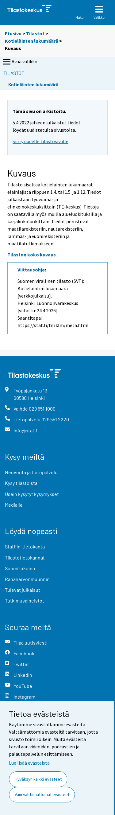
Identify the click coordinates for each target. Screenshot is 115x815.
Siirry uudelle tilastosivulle (40, 141)
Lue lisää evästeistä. (30, 763)
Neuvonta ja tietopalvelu (31, 472)
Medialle (14, 505)
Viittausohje (31, 270)
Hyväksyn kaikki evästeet (38, 779)
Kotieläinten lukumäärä (31, 41)
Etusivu (13, 33)
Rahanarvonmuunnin (27, 579)
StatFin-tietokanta (25, 546)
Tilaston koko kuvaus (31, 255)
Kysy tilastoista (21, 483)
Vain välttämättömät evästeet (42, 794)
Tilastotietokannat (25, 557)
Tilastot (35, 33)
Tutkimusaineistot (24, 600)
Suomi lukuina (20, 568)
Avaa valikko (19, 62)
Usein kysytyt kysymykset (32, 494)
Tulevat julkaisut (22, 590)
